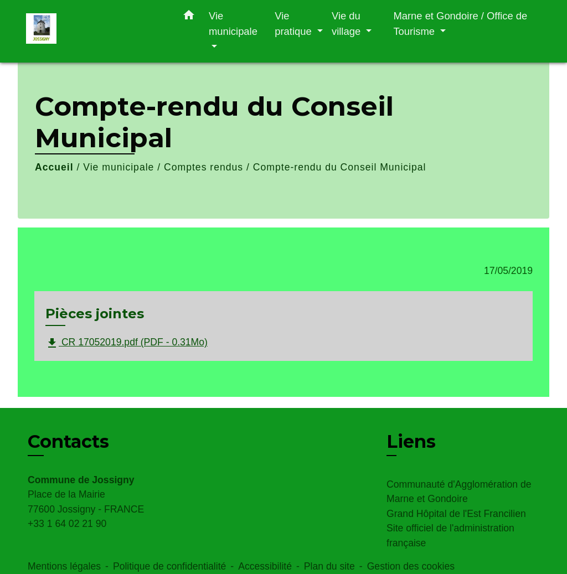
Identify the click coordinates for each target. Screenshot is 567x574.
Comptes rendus (203, 167)
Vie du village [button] (347, 23)
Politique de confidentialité (169, 566)
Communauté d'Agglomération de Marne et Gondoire (459, 491)
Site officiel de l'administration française (450, 535)
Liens (411, 441)
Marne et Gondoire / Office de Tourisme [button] (460, 23)
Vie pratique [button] (295, 23)
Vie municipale (118, 167)
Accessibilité (265, 566)
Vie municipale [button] (233, 23)
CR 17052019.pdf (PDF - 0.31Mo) (126, 343)
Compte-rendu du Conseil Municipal (339, 167)
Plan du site (329, 566)
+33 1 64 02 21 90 (67, 523)
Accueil (54, 167)
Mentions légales (64, 566)
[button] (188, 17)
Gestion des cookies (411, 566)
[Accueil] (95, 31)
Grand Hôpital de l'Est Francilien (456, 513)
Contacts (68, 441)
